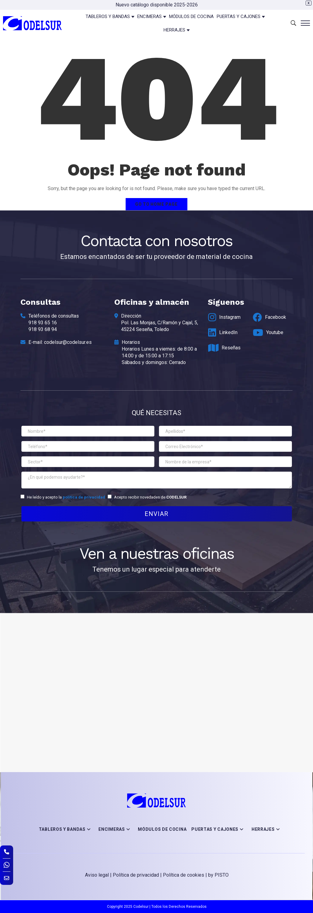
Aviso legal (97, 875)
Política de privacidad (136, 875)
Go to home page (156, 204)
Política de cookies (183, 875)
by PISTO (218, 875)
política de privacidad (84, 497)
